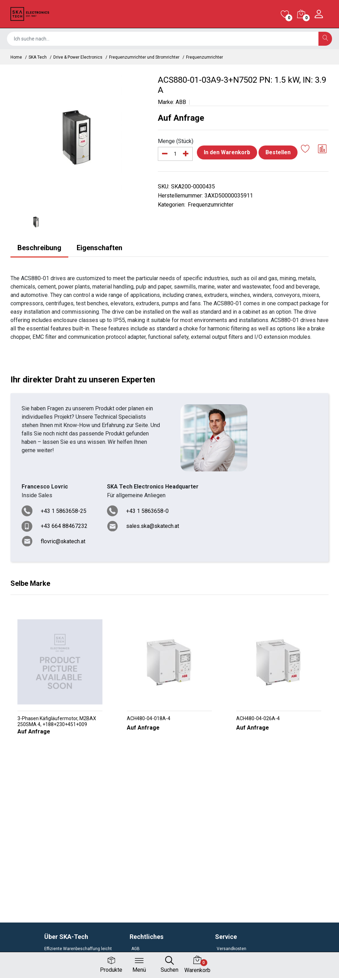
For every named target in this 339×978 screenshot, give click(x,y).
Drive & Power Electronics (77, 57)
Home (16, 57)
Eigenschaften (99, 248)
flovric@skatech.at (63, 541)
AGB (135, 948)
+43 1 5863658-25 (63, 511)
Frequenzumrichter (204, 57)
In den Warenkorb (227, 152)
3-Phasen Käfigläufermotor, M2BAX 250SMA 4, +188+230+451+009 (56, 721)
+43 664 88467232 (64, 526)
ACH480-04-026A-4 (258, 718)
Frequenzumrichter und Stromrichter (144, 57)
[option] (78, 136)
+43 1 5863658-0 (147, 511)
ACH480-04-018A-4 (148, 718)
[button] (166, 749)
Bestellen (278, 152)
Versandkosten (231, 948)
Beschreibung (39, 248)
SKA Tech (38, 57)
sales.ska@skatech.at (152, 526)
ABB (181, 102)
